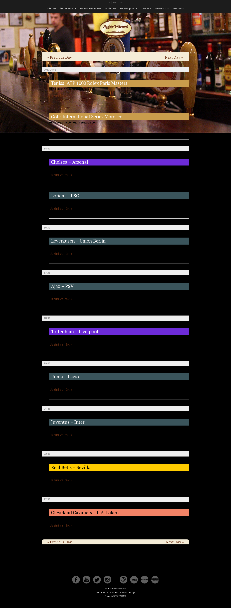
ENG (115, 2)
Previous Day (59, 57)
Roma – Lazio (65, 377)
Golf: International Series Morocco (86, 117)
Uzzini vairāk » (60, 96)
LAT (109, 2)
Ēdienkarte (66, 8)
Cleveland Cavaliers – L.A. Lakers (85, 512)
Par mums (160, 8)
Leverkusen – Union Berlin (78, 241)
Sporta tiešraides (90, 8)
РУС (121, 2)
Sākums (51, 8)
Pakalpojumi (126, 8)
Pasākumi (110, 8)
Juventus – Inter (67, 422)
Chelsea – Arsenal (69, 162)
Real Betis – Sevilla (71, 467)
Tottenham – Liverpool (74, 331)
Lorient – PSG (65, 196)
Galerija (146, 8)
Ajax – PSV (62, 286)
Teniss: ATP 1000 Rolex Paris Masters (89, 83)
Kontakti (178, 8)
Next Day (174, 57)
